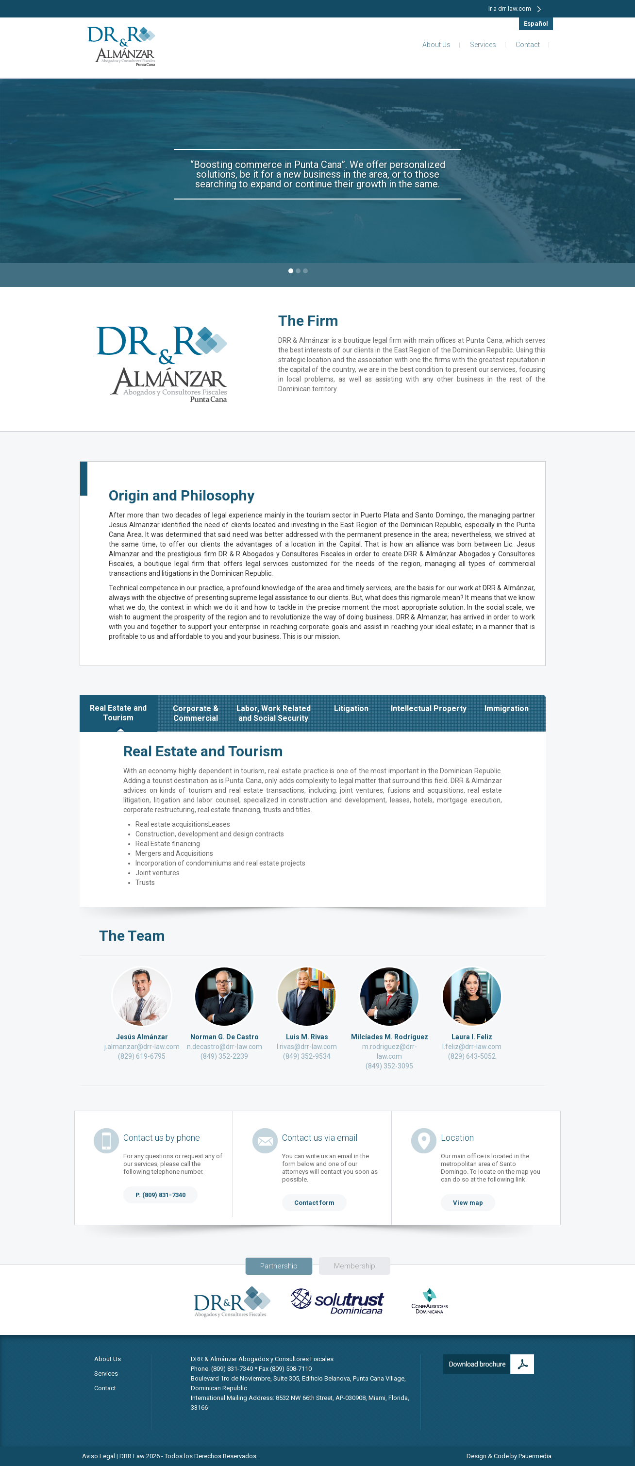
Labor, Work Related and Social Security (273, 713)
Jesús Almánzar (142, 1037)
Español (536, 23)
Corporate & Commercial (195, 713)
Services (483, 45)
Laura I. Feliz (471, 1037)
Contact (528, 45)
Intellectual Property (429, 708)
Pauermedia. (535, 1456)
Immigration (507, 708)
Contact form (314, 1202)
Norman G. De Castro (224, 1037)
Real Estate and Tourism (118, 712)
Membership (354, 1266)
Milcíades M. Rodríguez (389, 1037)
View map (468, 1202)
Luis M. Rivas (307, 1037)
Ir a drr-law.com (514, 9)
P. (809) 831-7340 (160, 1195)
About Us (436, 45)
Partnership (279, 1266)
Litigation (351, 708)
